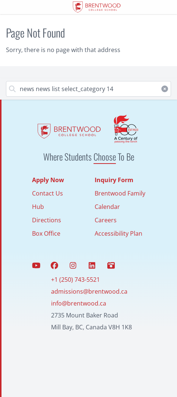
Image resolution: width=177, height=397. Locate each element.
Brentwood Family (120, 193)
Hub (38, 207)
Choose (105, 156)
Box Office (46, 233)
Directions (46, 220)
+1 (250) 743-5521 (75, 279)
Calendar (107, 207)
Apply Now (48, 180)
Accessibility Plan (118, 233)
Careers (106, 220)
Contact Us (47, 193)
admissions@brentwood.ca (89, 291)
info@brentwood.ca (78, 303)
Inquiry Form (114, 180)
